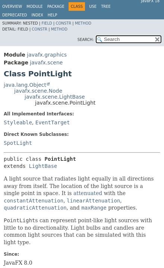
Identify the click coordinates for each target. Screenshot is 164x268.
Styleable (18, 122)
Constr (63, 23)
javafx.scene (46, 63)
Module (34, 6)
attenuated (87, 193)
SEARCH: (86, 40)
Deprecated (14, 15)
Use (93, 6)
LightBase (43, 166)
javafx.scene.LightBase (55, 97)
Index (37, 15)
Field (46, 23)
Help (52, 15)
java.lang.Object (25, 85)
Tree (106, 6)
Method (83, 23)
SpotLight (18, 143)
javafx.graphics (47, 55)
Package (55, 6)
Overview (12, 6)
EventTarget (52, 122)
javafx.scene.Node (38, 91)
